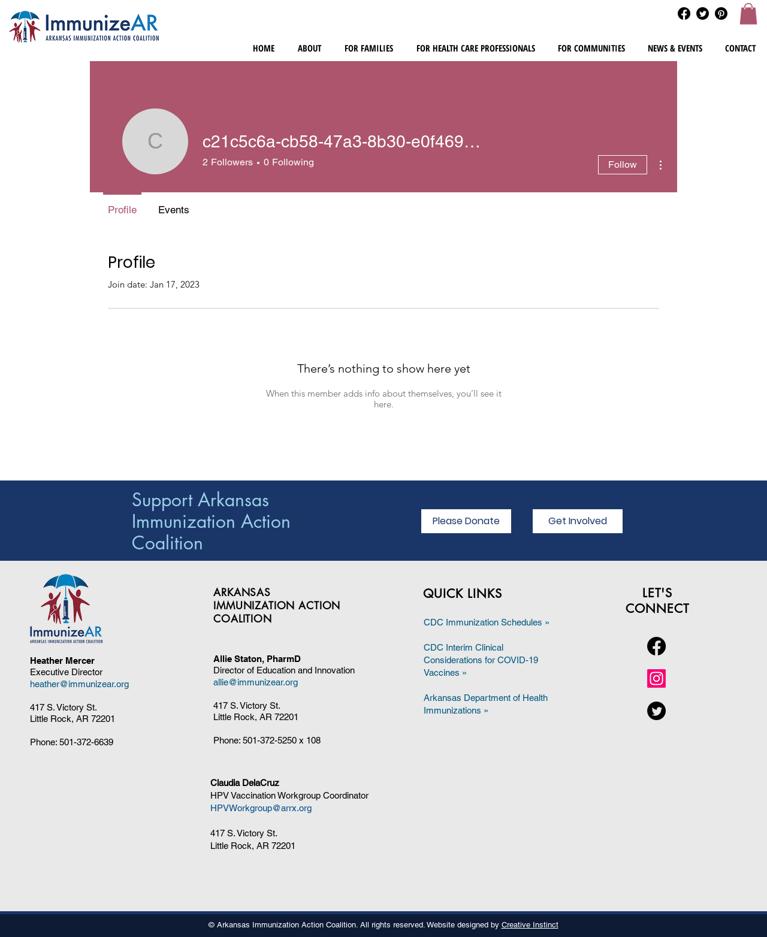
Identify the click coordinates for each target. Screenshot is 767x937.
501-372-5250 (270, 740)
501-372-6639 (86, 742)
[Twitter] (702, 13)
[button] (748, 14)
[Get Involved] (578, 521)
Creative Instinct (530, 924)
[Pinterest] (721, 13)
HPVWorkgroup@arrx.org (261, 808)
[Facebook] (684, 13)
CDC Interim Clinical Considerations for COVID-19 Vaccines (481, 660)
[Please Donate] (466, 521)
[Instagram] (656, 678)
